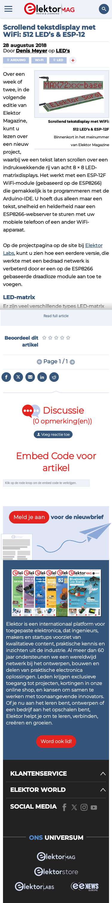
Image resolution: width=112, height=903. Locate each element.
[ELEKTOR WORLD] (58, 789)
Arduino (16, 60)
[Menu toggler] (8, 9)
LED (58, 60)
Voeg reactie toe (53, 434)
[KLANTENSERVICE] (58, 773)
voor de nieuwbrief (56, 517)
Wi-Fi (39, 60)
